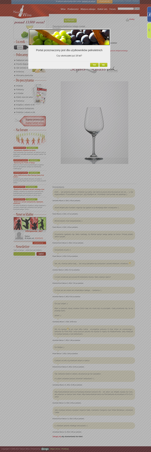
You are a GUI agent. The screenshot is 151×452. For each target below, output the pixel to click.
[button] (108, 37)
